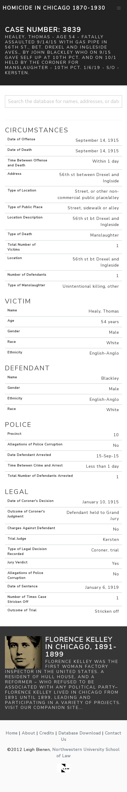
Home (12, 733)
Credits (46, 733)
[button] (119, 8)
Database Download (79, 733)
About (28, 733)
